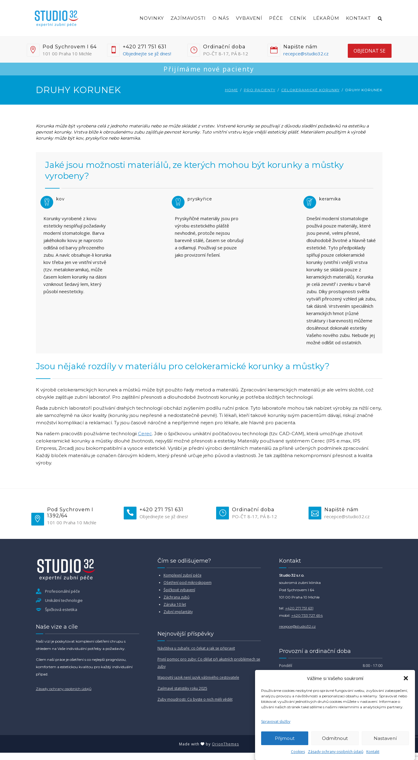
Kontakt (372, 751)
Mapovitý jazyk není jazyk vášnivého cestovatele (198, 677)
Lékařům (326, 18)
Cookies (298, 751)
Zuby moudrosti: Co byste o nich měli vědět (195, 699)
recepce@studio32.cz (306, 53)
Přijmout (285, 738)
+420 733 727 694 (307, 615)
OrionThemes (225, 744)
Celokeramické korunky (310, 90)
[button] (406, 678)
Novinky (152, 18)
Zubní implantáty (178, 611)
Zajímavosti (188, 18)
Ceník (298, 18)
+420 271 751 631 (299, 608)
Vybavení (249, 18)
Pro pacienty (259, 90)
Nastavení (385, 738)
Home (231, 90)
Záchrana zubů (176, 597)
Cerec (145, 433)
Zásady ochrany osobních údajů (335, 751)
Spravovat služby (275, 721)
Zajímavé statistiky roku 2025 (182, 688)
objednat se (369, 50)
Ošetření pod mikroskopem (188, 582)
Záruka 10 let (175, 604)
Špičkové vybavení (179, 589)
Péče (276, 18)
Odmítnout (335, 738)
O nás (220, 18)
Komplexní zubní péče (183, 575)
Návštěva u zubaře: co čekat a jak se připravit (196, 648)
